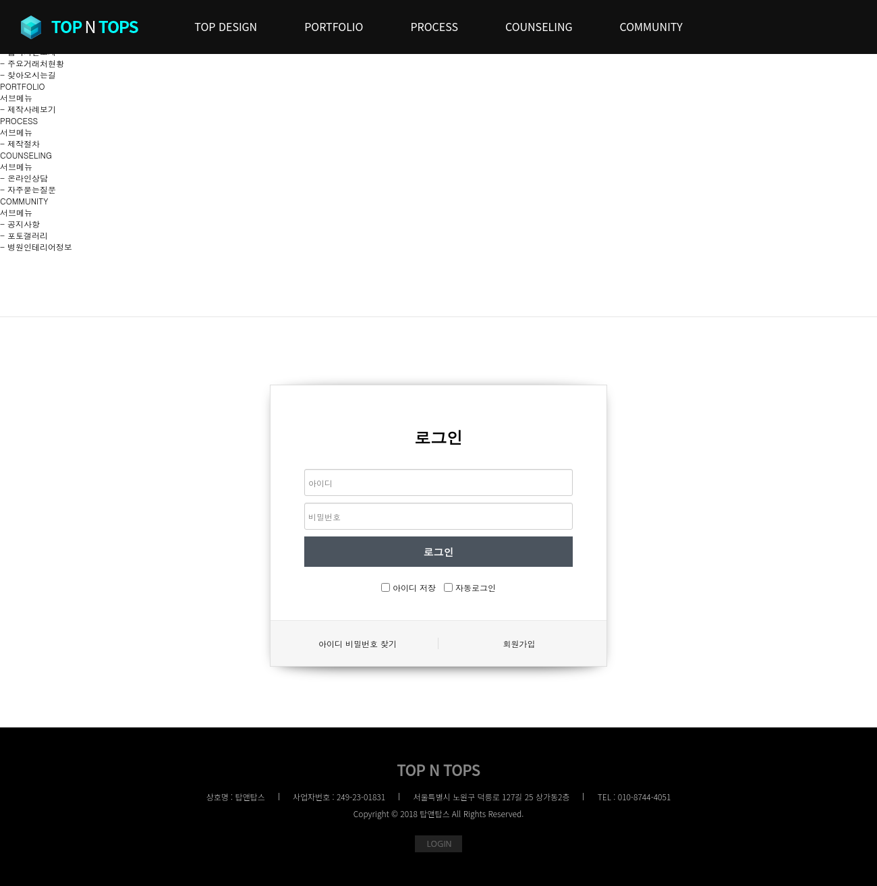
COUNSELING (26, 155)
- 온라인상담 (24, 178)
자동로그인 (475, 587)
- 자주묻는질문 (28, 189)
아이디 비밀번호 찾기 (357, 643)
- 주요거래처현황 (32, 63)
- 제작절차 (20, 143)
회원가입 (519, 643)
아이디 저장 (414, 587)
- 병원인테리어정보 (36, 246)
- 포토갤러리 (24, 235)
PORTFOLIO (22, 86)
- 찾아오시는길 (28, 74)
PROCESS (19, 120)
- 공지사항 (20, 223)
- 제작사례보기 (28, 109)
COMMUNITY (24, 200)
